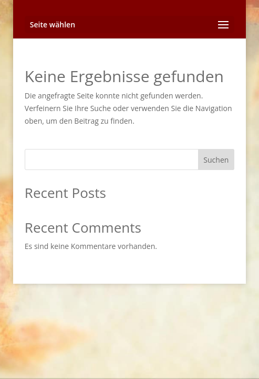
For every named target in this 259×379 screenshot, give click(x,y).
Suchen (216, 160)
